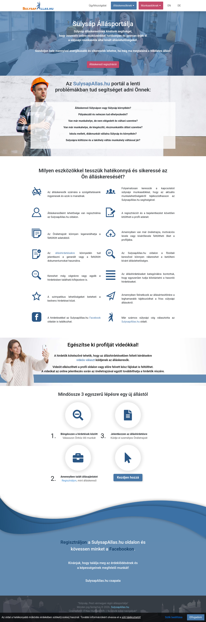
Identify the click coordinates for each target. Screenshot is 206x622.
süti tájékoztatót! (131, 617)
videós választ (85, 360)
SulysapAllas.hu (91, 84)
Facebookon (121, 549)
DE (179, 5)
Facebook (95, 317)
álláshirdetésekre (65, 253)
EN (169, 5)
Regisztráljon (69, 480)
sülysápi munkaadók (83, 40)
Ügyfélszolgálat (97, 5)
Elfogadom (195, 617)
